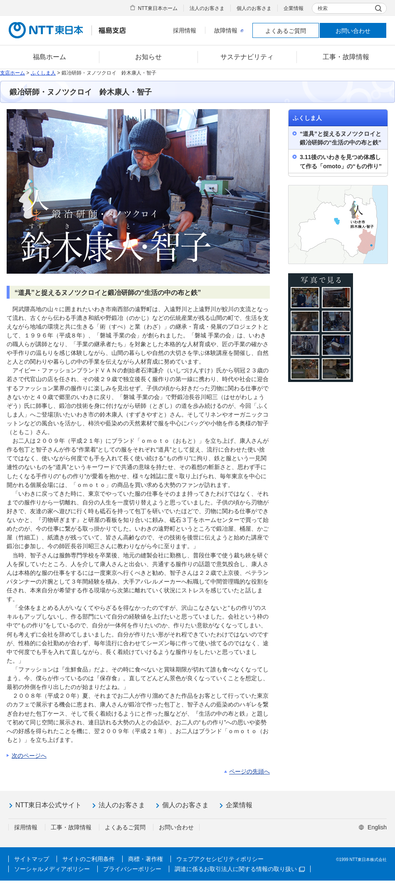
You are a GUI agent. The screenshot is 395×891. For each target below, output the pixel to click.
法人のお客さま (207, 8)
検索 (323, 8)
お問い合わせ (353, 30)
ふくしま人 (43, 73)
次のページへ (29, 755)
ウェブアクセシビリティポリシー (220, 859)
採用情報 (184, 30)
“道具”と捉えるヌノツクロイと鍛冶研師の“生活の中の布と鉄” (340, 138)
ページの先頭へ (249, 771)
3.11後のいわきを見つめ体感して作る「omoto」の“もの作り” (341, 161)
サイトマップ (31, 859)
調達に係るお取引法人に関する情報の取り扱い (240, 869)
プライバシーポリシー (132, 869)
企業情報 (294, 8)
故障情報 (228, 30)
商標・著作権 (145, 859)
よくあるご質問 (285, 30)
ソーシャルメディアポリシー (52, 869)
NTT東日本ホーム (158, 8)
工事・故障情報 (71, 827)
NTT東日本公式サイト (48, 805)
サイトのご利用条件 (88, 859)
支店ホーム (12, 73)
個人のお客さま (254, 8)
